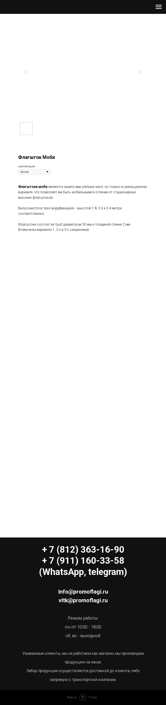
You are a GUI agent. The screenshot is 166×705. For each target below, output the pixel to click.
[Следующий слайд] (140, 72)
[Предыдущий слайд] (25, 72)
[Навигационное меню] (159, 7)
